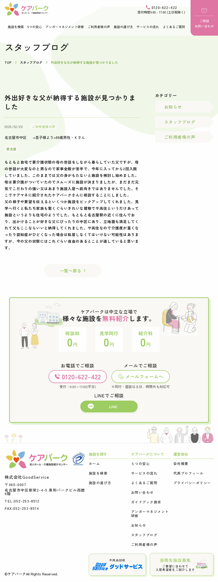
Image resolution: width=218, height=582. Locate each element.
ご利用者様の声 (99, 26)
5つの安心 (34, 26)
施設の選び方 (123, 26)
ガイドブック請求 (146, 502)
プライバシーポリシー (192, 483)
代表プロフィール (188, 473)
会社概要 (180, 464)
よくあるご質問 (174, 26)
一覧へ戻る (70, 271)
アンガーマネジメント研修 (65, 26)
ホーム (94, 464)
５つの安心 (140, 464)
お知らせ (173, 107)
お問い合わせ (142, 492)
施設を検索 (16, 26)
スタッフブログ (179, 122)
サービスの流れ (148, 26)
